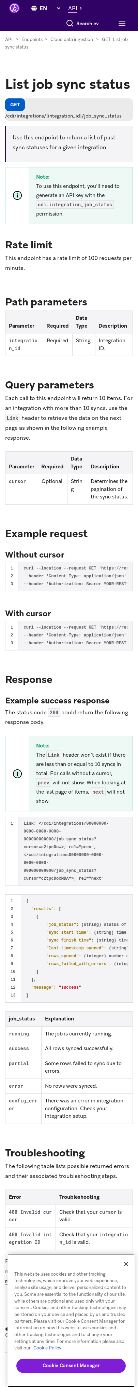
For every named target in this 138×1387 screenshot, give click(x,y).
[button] (77, 8)
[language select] (49, 8)
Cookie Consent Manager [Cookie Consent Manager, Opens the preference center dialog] (71, 1366)
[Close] (126, 1264)
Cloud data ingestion (71, 53)
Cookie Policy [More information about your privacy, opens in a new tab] (47, 1348)
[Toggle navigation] (16, 37)
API (9, 53)
